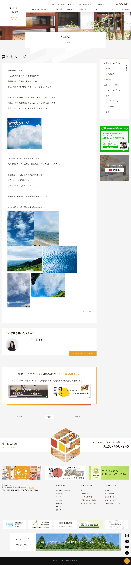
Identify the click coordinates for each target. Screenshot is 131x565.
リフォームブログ (113, 90)
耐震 (107, 112)
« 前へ (20, 417)
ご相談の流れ (86, 4)
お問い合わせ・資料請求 (89, 500)
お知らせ (108, 491)
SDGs (58, 507)
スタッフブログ (110, 500)
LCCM (58, 510)
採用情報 (59, 504)
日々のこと (110, 69)
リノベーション (111, 9)
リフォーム (110, 107)
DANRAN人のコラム (112, 504)
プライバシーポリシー (89, 504)
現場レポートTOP (111, 85)
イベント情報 (59, 4)
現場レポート (110, 497)
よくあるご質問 (86, 497)
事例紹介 (71, 9)
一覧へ (49, 417)
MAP (31, 488)
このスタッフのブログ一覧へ (82, 354)
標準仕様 (83, 9)
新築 (107, 96)
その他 (108, 80)
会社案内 (125, 9)
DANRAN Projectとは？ (41, 9)
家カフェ (72, 4)
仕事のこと (110, 74)
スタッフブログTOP (112, 63)
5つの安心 (96, 9)
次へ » (78, 417)
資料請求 (101, 4)
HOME (105, 15)
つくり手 (59, 9)
